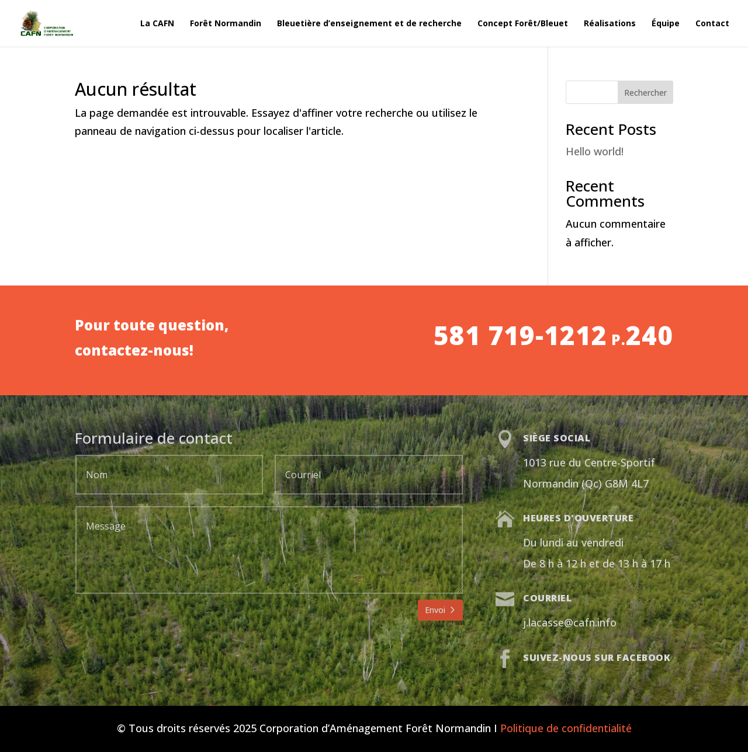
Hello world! (595, 151)
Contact (712, 24)
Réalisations (610, 24)
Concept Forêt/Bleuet (522, 24)
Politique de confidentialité (566, 728)
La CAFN (157, 24)
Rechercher (645, 92)
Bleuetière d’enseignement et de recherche (369, 24)
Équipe (666, 24)
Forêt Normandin (225, 24)
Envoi (435, 609)
